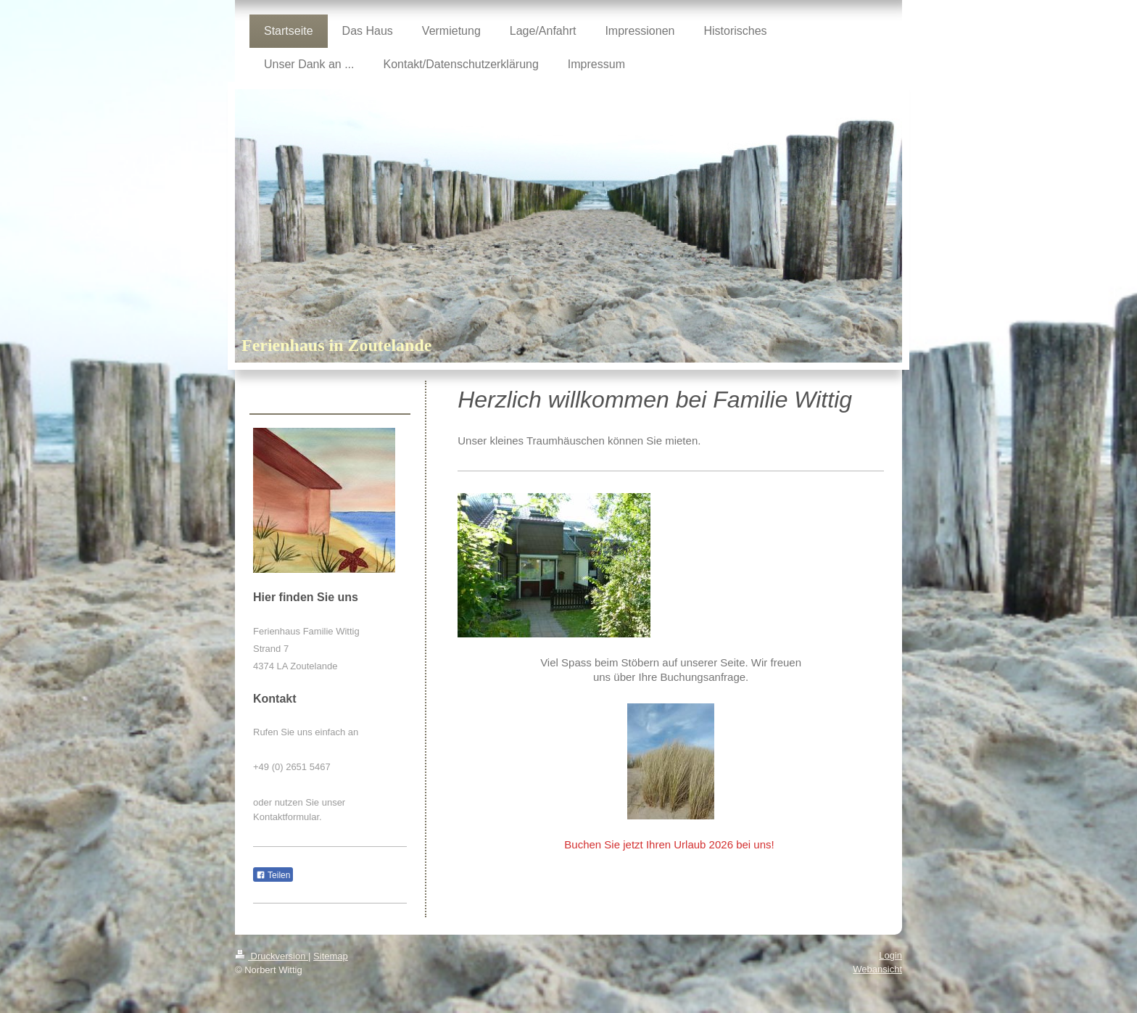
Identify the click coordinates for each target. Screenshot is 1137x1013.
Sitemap (330, 956)
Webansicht (877, 969)
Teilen (273, 875)
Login (890, 955)
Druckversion (271, 956)
